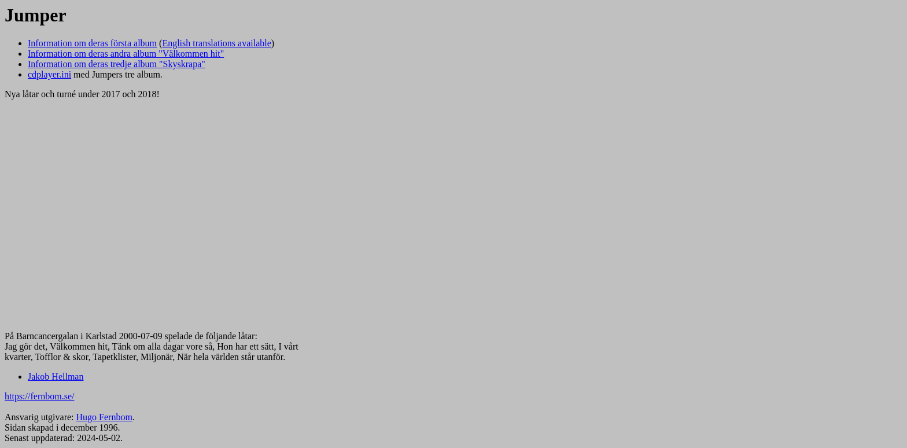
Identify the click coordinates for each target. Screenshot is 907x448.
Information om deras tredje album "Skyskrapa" (116, 64)
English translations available (216, 43)
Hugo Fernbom (104, 417)
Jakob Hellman (55, 376)
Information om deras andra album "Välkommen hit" (126, 53)
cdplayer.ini (49, 74)
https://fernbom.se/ (39, 396)
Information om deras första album (92, 43)
